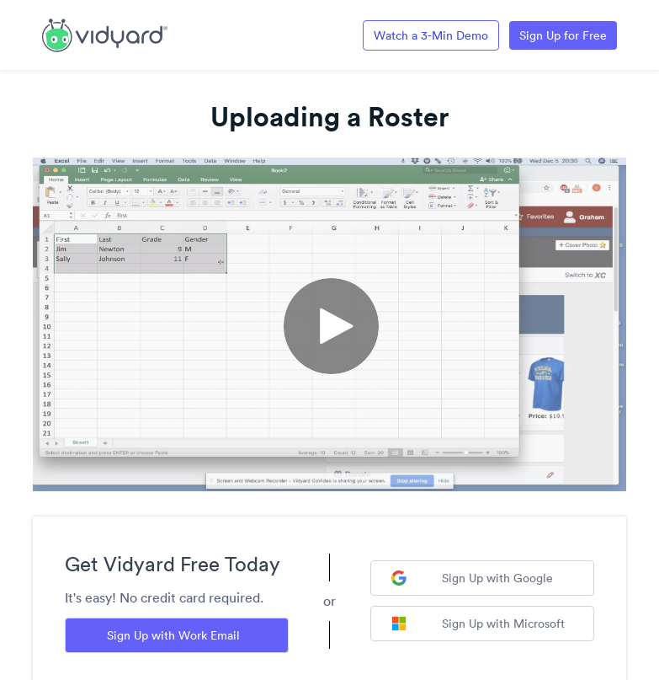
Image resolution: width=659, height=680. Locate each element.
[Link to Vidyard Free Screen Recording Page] (104, 33)
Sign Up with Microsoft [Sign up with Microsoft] (478, 623)
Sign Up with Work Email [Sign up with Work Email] (173, 635)
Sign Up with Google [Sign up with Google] (472, 578)
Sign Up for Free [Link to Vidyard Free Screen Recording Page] (563, 35)
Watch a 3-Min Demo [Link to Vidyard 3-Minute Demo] (431, 35)
